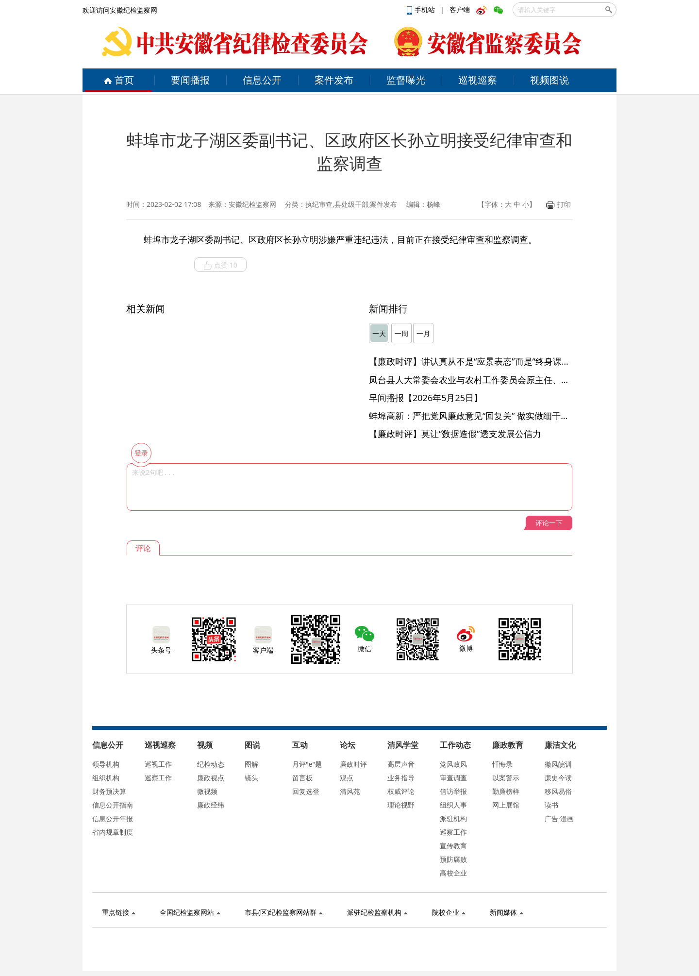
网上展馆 (505, 804)
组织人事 (453, 804)
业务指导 (401, 777)
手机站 (422, 9)
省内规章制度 (112, 832)
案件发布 (334, 79)
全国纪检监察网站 (190, 912)
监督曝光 (405, 79)
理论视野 (401, 804)
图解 (251, 764)
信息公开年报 (112, 818)
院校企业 (449, 912)
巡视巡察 (477, 79)
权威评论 (401, 791)
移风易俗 (558, 791)
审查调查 (453, 777)
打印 (558, 204)
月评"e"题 (307, 764)
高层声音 (401, 764)
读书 (551, 804)
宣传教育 (453, 845)
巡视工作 (158, 764)
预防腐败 (453, 859)
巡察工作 (158, 777)
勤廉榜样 (505, 791)
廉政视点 (210, 777)
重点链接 (118, 912)
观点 (346, 777)
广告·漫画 (559, 818)
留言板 (302, 777)
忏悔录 (502, 764)
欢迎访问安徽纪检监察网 (120, 10)
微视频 (207, 791)
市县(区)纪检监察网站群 (284, 912)
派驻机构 (453, 818)
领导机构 (105, 764)
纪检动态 (210, 764)
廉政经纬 (210, 804)
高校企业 (453, 872)
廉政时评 (353, 764)
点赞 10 (220, 265)
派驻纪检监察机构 (377, 912)
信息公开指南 (112, 804)
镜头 (251, 777)
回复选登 (305, 791)
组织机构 (105, 777)
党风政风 (453, 764)
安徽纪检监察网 (252, 204)
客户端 (459, 9)
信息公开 (262, 79)
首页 (118, 79)
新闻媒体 (506, 912)
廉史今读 (558, 777)
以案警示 (505, 777)
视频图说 (549, 79)
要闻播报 (190, 79)
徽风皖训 (558, 764)
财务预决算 (109, 791)
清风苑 (350, 791)
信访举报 (453, 791)
